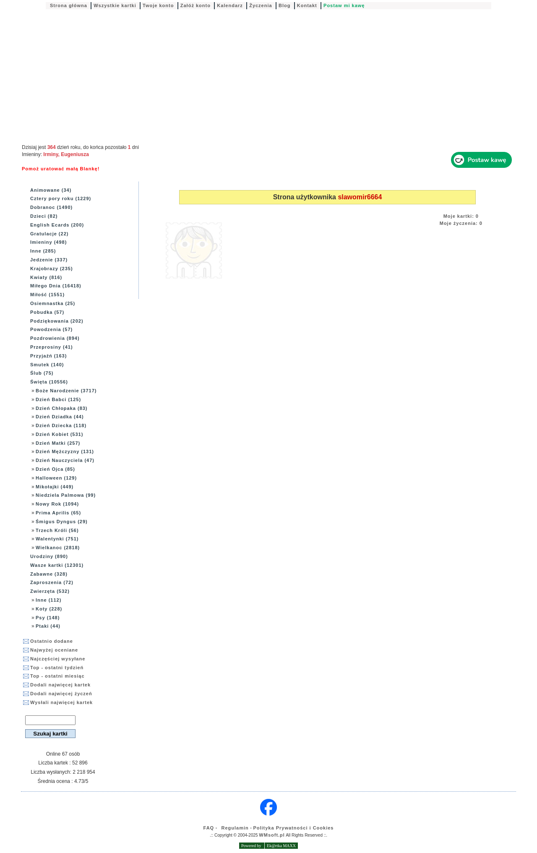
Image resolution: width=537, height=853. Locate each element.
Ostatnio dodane (51, 641)
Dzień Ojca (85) (55, 469)
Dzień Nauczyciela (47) (65, 460)
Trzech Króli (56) (57, 530)
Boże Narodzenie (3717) (66, 390)
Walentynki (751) (57, 538)
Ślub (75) (41, 373)
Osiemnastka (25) (52, 303)
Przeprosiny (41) (51, 347)
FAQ (208, 827)
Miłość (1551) (47, 294)
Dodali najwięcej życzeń (61, 693)
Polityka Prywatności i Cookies (293, 827)
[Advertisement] (268, 77)
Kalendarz (230, 5)
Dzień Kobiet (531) (59, 434)
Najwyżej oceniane (54, 649)
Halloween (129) (56, 477)
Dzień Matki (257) (58, 443)
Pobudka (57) (47, 312)
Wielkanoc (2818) (58, 547)
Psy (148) (48, 617)
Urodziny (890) (49, 556)
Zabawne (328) (49, 573)
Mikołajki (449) (54, 486)
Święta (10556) (49, 381)
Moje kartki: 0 (461, 216)
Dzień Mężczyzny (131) (65, 451)
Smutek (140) (47, 364)
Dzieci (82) (43, 216)
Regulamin (235, 827)
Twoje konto (158, 5)
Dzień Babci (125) (58, 399)
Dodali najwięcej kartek (60, 684)
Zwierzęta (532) (50, 591)
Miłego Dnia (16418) (55, 285)
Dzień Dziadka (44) (60, 416)
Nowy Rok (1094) (57, 503)
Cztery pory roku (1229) (60, 198)
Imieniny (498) (48, 242)
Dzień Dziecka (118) (61, 425)
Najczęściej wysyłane (57, 658)
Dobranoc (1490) (51, 207)
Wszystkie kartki (115, 5)
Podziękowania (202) (56, 320)
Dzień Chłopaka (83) (62, 408)
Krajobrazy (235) (51, 268)
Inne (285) (43, 250)
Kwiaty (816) (46, 277)
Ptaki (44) (48, 626)
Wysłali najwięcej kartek (61, 702)
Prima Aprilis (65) (58, 512)
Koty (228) (49, 608)
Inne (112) (48, 600)
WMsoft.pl (272, 834)
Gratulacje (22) (49, 233)
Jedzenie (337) (49, 259)
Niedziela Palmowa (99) (66, 495)
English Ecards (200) (57, 224)
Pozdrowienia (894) (55, 338)
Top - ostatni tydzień (56, 667)
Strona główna (68, 5)
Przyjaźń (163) (48, 355)
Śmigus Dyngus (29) (62, 521)
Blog (284, 5)
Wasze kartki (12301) (56, 565)
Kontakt (307, 5)
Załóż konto (195, 5)
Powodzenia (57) (51, 329)
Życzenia (260, 5)
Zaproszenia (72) (51, 582)
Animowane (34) (50, 190)
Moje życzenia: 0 (461, 223)
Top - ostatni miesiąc (57, 675)
